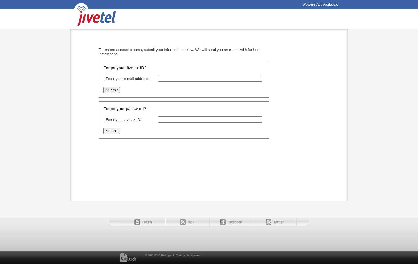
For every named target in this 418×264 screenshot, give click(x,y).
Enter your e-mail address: (127, 79)
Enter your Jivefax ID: (123, 119)
